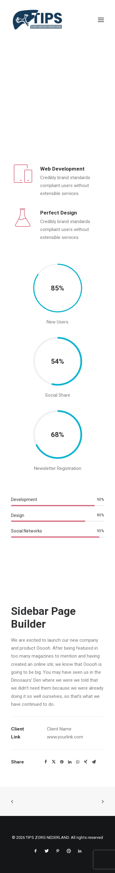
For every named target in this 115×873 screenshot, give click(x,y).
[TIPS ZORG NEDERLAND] (37, 19)
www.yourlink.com (65, 737)
